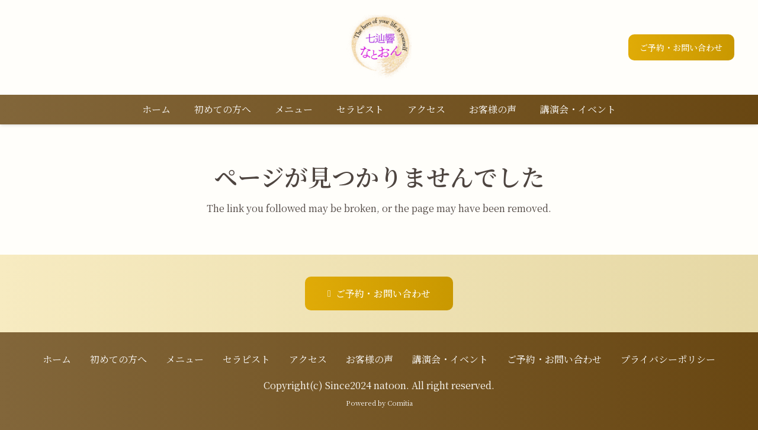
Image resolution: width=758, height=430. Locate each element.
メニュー (185, 359)
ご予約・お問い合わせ (554, 359)
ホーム (57, 359)
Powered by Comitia (379, 402)
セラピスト (246, 359)
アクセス (308, 359)
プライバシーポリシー (668, 359)
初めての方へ (118, 359)
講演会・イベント (450, 359)
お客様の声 (369, 359)
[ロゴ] (379, 47)
